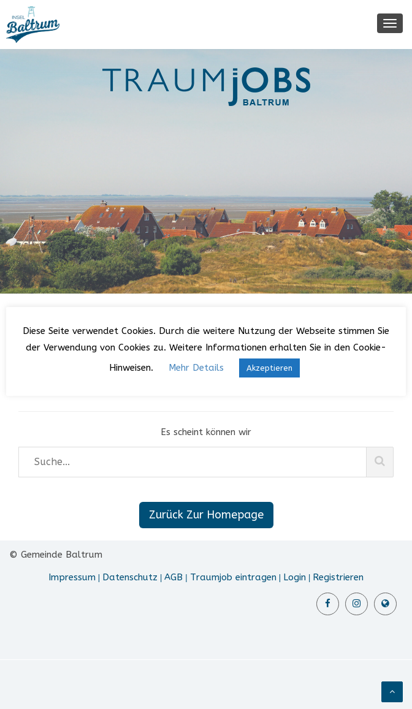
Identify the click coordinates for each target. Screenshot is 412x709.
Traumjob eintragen (233, 577)
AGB (173, 577)
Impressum (72, 577)
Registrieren (338, 577)
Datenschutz (130, 577)
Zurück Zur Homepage (206, 514)
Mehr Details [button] (196, 367)
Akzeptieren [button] (269, 368)
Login (294, 577)
